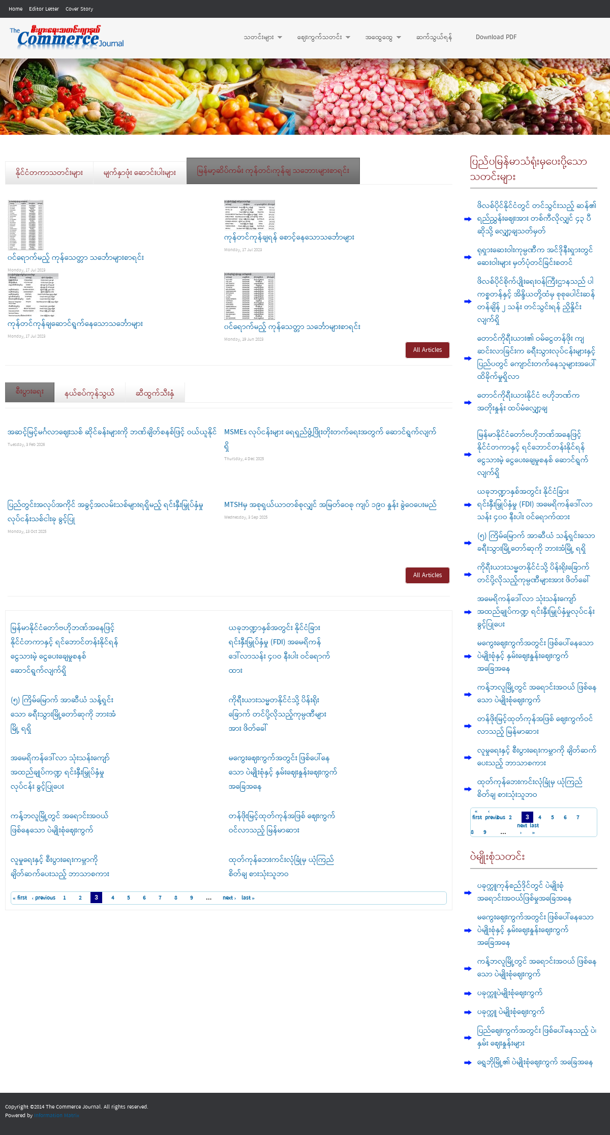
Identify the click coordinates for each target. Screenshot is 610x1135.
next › (229, 898)
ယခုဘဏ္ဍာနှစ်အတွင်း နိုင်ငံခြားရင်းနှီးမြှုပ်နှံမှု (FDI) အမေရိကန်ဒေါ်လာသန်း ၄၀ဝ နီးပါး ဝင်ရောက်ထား (535, 504)
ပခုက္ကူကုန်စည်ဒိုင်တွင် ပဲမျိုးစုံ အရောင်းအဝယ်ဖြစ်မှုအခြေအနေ (524, 892)
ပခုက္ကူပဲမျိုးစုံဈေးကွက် (510, 993)
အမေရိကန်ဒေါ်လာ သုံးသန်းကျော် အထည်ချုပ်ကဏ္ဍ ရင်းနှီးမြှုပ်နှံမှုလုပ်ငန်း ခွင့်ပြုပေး (60, 772)
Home (15, 9)
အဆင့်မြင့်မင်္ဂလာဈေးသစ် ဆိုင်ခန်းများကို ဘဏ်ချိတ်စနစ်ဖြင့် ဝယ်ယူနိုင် (112, 432)
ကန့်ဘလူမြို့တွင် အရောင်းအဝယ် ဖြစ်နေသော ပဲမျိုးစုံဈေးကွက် (537, 693)
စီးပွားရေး (35, 388)
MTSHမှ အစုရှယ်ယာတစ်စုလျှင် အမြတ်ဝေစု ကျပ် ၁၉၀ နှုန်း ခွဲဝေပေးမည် (330, 505)
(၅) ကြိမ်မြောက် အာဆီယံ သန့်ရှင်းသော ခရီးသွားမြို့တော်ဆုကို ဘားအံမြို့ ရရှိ (63, 714)
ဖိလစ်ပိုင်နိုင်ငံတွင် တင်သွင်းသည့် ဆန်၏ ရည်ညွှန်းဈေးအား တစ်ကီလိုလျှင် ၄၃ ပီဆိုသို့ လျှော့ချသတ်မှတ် (536, 218)
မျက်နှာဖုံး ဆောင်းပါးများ (140, 173)
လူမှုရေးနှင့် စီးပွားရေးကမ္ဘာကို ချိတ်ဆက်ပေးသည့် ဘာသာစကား (537, 756)
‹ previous (44, 898)
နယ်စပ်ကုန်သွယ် (90, 393)
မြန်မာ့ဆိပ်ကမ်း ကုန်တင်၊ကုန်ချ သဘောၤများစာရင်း (273, 171)
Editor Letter (44, 9)
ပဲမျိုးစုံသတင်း (497, 857)
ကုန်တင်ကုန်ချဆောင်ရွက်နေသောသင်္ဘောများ (75, 324)
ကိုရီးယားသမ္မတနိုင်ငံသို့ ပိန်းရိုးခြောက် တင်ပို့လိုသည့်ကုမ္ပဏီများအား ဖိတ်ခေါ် (277, 714)
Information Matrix (56, 1115)
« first (20, 898)
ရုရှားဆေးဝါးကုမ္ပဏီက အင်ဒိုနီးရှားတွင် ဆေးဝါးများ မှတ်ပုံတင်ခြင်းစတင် (535, 256)
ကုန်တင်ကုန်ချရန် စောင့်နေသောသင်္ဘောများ (289, 237)
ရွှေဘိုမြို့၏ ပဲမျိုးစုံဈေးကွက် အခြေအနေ (535, 1062)
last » (248, 898)
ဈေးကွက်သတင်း (318, 37)
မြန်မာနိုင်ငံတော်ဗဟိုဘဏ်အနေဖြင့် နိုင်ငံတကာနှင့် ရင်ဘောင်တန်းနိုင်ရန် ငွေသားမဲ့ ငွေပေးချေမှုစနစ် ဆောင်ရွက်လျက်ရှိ (533, 454)
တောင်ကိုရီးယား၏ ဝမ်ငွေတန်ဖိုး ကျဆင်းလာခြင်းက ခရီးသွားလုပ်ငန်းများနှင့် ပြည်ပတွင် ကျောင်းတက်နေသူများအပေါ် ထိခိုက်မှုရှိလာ (536, 358)
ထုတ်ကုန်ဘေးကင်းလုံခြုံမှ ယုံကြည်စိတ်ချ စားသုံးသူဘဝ (530, 788)
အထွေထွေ (378, 37)
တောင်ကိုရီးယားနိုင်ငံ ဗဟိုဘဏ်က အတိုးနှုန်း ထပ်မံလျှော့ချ (528, 402)
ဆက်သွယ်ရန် (434, 37)
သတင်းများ (258, 37)
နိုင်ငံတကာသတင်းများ (49, 173)
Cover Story (79, 9)
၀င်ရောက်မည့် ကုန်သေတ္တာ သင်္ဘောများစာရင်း (292, 327)
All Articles (427, 350)
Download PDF (496, 37)
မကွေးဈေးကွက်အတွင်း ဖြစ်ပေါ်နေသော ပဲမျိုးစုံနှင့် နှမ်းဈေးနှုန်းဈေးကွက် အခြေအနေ (283, 772)
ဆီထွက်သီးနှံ (155, 393)
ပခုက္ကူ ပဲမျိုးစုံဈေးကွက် (511, 1012)
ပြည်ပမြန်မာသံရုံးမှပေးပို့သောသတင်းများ (529, 170)
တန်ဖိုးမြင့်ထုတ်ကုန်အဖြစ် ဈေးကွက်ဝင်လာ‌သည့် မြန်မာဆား (535, 725)
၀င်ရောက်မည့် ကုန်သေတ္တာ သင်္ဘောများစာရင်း (76, 258)
